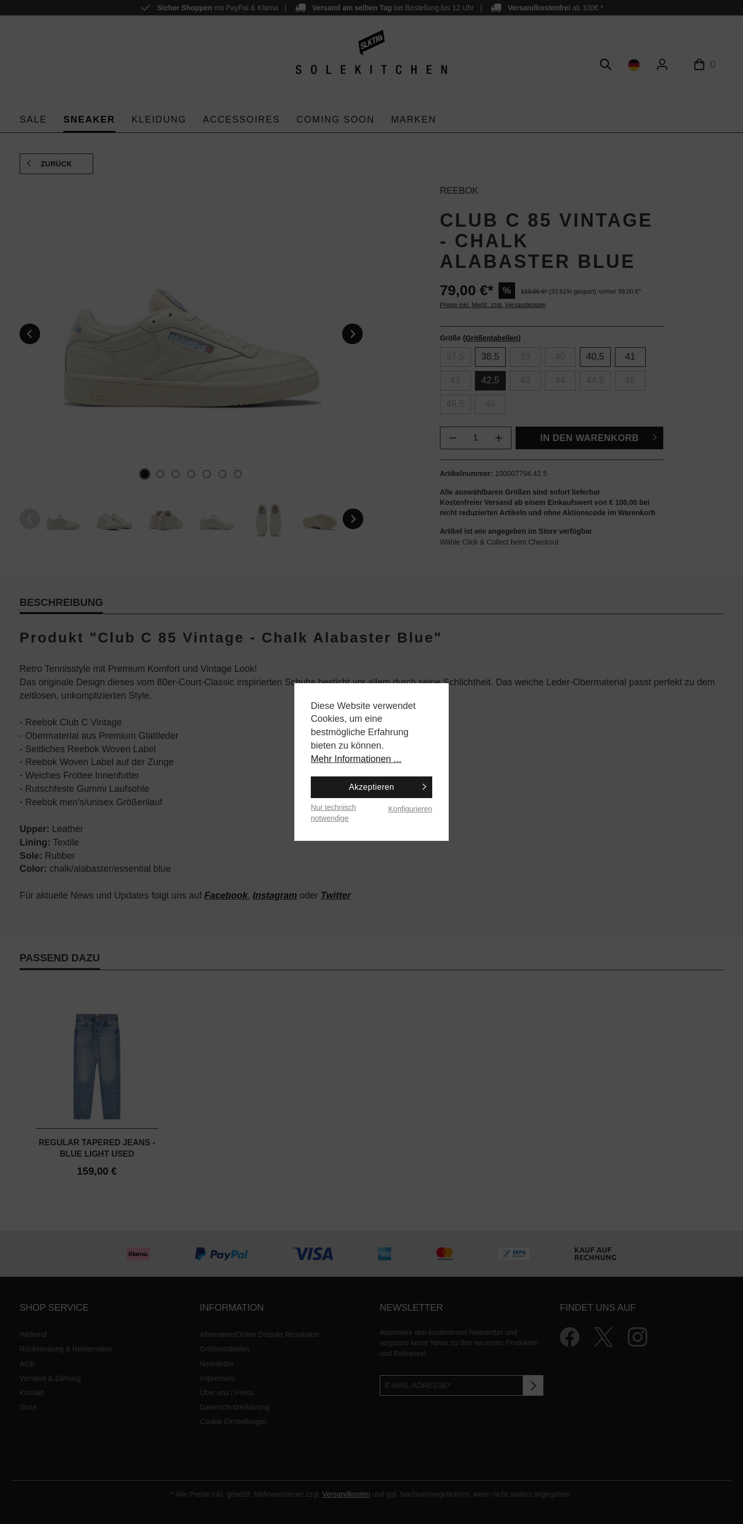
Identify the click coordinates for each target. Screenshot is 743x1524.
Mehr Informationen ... (356, 759)
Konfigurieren (410, 809)
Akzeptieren (371, 787)
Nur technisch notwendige (333, 812)
